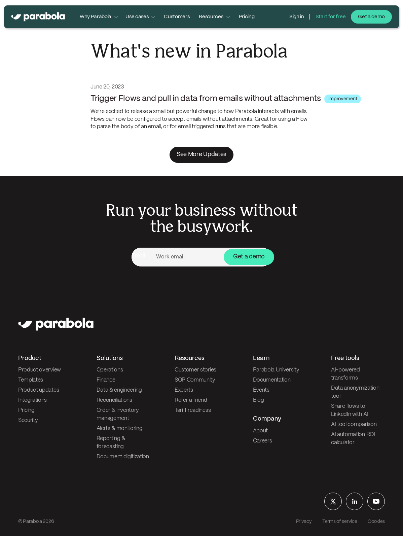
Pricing (247, 16)
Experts (184, 390)
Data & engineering (119, 390)
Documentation (272, 380)
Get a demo (371, 16)
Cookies (376, 521)
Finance (106, 380)
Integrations (32, 400)
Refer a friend (191, 400)
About (260, 430)
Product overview (39, 369)
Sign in (296, 16)
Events (261, 390)
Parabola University (276, 369)
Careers (262, 440)
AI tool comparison (353, 424)
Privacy (304, 521)
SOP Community (195, 380)
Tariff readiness (193, 410)
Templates (30, 380)
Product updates (38, 390)
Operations (110, 369)
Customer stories (195, 369)
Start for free (331, 16)
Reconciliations (114, 400)
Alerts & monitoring (120, 428)
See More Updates (201, 154)
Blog (258, 400)
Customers (176, 16)
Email (138, 255)
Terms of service (339, 521)
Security (28, 420)
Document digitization (123, 456)
